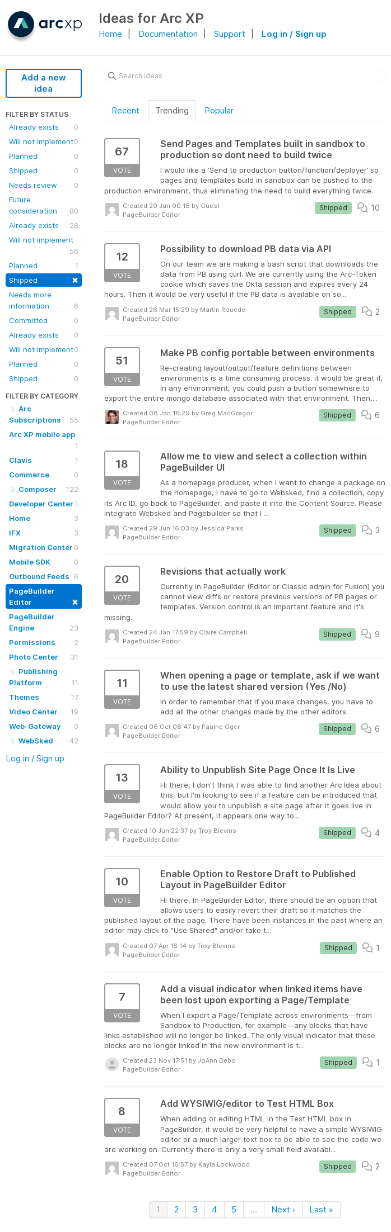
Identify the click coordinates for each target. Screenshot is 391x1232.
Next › (283, 1209)
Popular (219, 110)
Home (110, 34)
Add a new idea (43, 83)
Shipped (43, 170)
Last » (321, 1209)
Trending (172, 110)
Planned (43, 156)
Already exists (43, 126)
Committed (43, 320)
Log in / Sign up (294, 34)
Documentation (168, 34)
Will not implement (43, 141)
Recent (125, 110)
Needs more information (43, 300)
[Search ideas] (244, 76)
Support (229, 34)
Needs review (43, 185)
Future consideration (43, 205)
